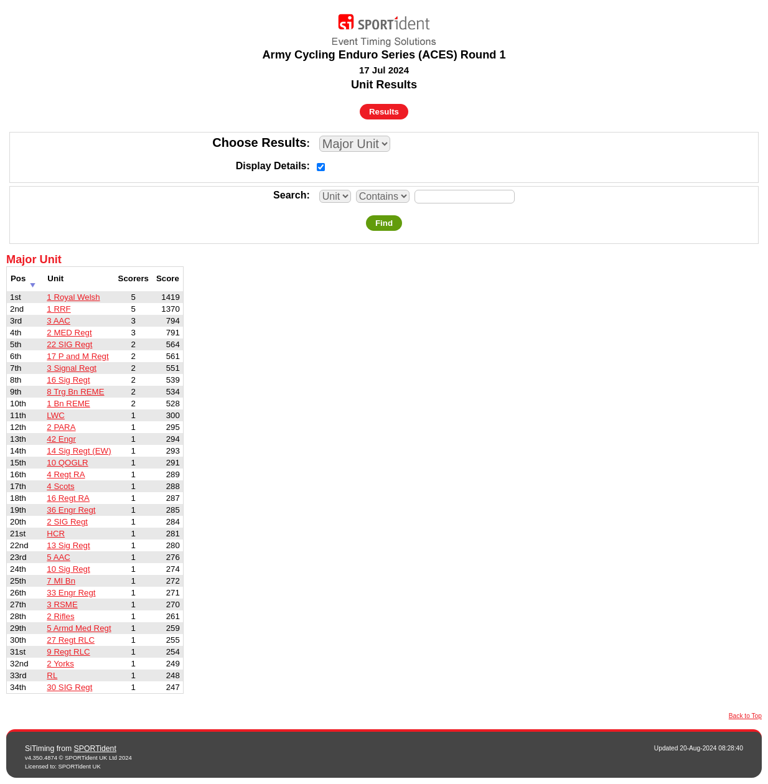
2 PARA (61, 427)
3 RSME (62, 604)
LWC (56, 415)
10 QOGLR (67, 462)
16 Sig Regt (68, 380)
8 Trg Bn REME (75, 391)
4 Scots (60, 486)
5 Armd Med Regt (79, 628)
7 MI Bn (61, 581)
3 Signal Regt (71, 368)
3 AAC (58, 320)
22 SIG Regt (69, 344)
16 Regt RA (68, 498)
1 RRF (58, 309)
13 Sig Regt (68, 545)
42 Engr (61, 439)
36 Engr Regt (71, 510)
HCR (56, 533)
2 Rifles (60, 616)
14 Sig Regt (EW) (79, 450)
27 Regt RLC (71, 640)
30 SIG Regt (69, 687)
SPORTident (95, 748)
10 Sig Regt (68, 569)
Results (384, 111)
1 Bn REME (68, 403)
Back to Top (745, 715)
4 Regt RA (66, 474)
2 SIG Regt (67, 521)
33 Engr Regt (71, 592)
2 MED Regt (69, 332)
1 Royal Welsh (73, 297)
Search (289, 195)
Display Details (271, 166)
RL (52, 675)
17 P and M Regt (77, 356)
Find (384, 223)
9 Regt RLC (68, 651)
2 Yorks (60, 663)
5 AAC (58, 557)
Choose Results (259, 142)
